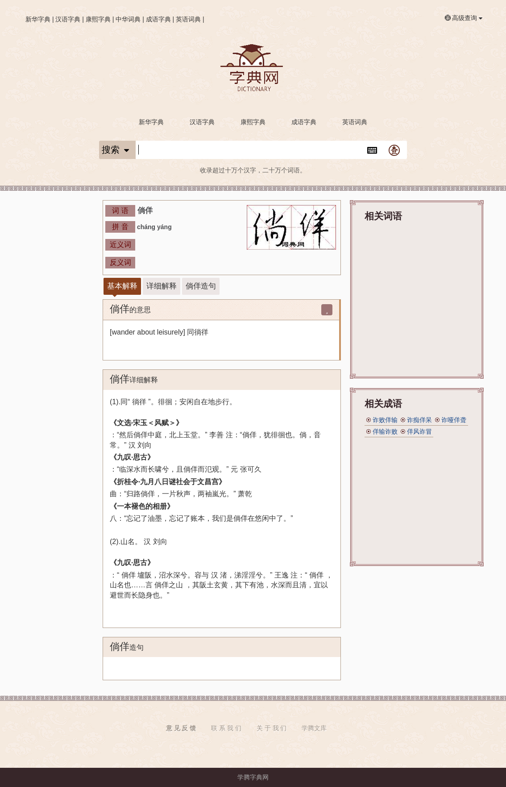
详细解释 (161, 286)
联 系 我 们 (226, 728)
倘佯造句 (201, 286)
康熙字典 (98, 19)
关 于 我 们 (272, 728)
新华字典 (37, 19)
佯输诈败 (385, 431)
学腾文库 (314, 728)
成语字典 (158, 19)
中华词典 (128, 19)
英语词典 (188, 19)
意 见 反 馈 (181, 728)
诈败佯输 (385, 419)
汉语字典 (67, 19)
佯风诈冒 (419, 431)
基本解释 (122, 286)
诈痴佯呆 (419, 419)
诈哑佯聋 (453, 419)
